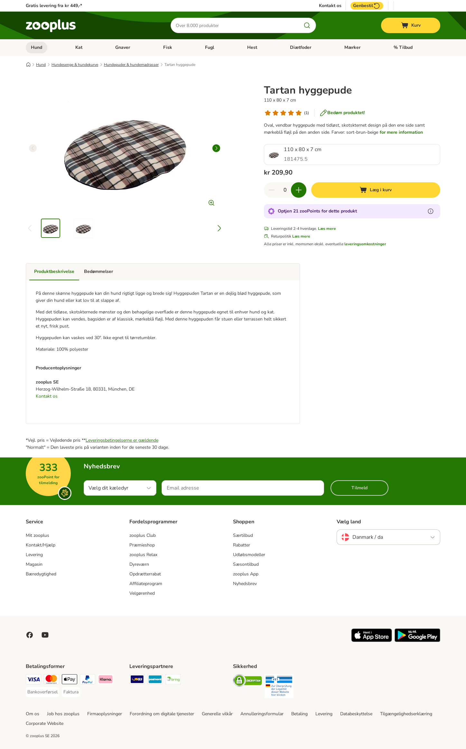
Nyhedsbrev (245, 584)
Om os (32, 714)
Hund (36, 47)
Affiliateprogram (145, 584)
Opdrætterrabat (145, 574)
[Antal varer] (285, 190)
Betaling (299, 714)
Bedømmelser (98, 271)
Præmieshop (142, 545)
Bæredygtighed (41, 574)
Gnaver (122, 47)
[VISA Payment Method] (33, 680)
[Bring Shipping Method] (173, 680)
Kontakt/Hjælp (40, 545)
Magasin (34, 564)
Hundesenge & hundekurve (74, 64)
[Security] (247, 681)
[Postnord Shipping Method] (155, 680)
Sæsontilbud (246, 564)
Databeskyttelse (356, 714)
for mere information (401, 132)
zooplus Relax (143, 555)
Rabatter (241, 545)
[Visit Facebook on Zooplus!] (29, 635)
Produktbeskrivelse (54, 271)
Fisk (167, 47)
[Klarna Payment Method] (105, 680)
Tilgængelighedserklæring (406, 714)
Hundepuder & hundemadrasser (131, 64)
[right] (216, 148)
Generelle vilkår (217, 714)
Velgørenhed (142, 593)
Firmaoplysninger (104, 714)
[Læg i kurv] (375, 190)
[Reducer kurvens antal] (271, 190)
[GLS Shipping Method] (137, 680)
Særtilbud (243, 535)
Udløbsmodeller (249, 555)
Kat (78, 47)
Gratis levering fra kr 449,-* (54, 6)
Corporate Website (44, 723)
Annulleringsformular (262, 714)
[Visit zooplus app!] (371, 640)
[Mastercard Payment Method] (51, 680)
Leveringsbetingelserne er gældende (122, 440)
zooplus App (245, 574)
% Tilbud (403, 47)
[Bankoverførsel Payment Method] (42, 692)
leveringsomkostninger (365, 244)
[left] (33, 148)
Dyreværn (139, 564)
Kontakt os (330, 6)
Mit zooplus (37, 535)
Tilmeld (359, 488)
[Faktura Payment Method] (71, 692)
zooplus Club (142, 535)
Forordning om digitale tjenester (162, 714)
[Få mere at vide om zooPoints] (430, 211)
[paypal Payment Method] (87, 680)
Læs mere (327, 228)
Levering (34, 555)
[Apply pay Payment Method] (69, 680)
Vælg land (349, 521)
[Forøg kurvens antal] (298, 190)
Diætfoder (300, 47)
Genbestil (367, 6)
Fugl (209, 47)
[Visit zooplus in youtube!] (45, 635)
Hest (252, 47)
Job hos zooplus (63, 714)
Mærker (352, 47)
